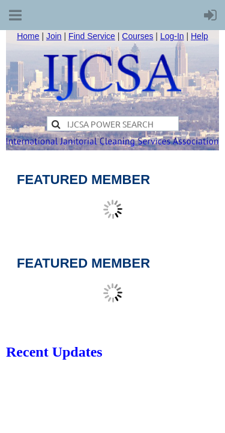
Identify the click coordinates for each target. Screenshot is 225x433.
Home (28, 36)
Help (199, 36)
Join (54, 36)
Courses (137, 36)
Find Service (91, 36)
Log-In (172, 36)
